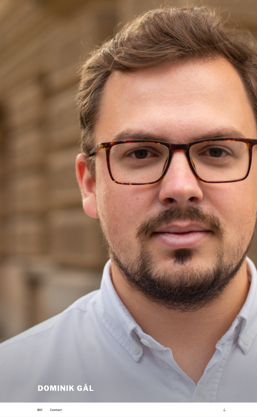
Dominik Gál (66, 388)
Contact (56, 410)
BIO (39, 410)
